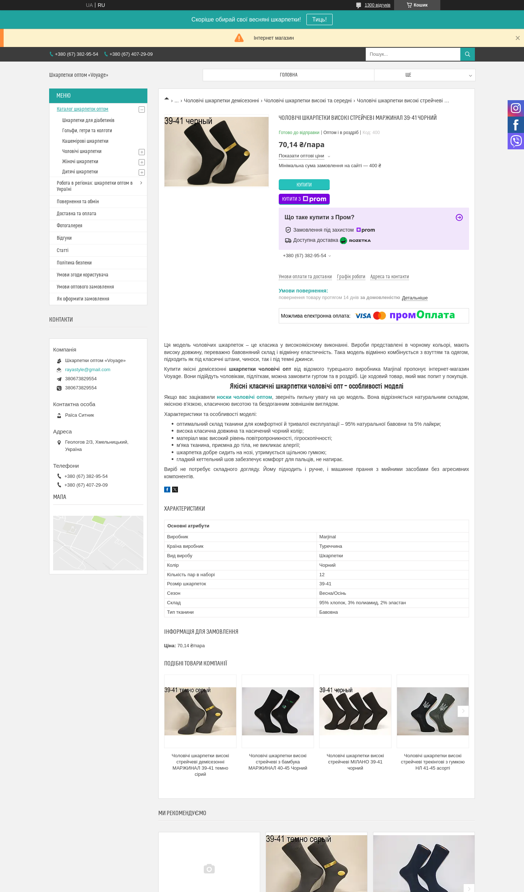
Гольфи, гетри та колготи (87, 131)
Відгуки (64, 238)
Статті (62, 251)
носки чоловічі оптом (244, 397)
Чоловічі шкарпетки (82, 151)
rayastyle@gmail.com (87, 369)
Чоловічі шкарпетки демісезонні (221, 100)
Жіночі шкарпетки (80, 162)
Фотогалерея (69, 226)
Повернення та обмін (78, 202)
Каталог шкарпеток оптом (82, 109)
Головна (288, 75)
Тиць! (319, 19)
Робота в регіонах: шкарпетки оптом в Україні (95, 186)
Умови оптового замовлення (85, 287)
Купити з (304, 199)
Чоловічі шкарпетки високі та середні (308, 100)
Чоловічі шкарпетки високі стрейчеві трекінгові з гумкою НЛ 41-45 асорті (433, 762)
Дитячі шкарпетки (80, 172)
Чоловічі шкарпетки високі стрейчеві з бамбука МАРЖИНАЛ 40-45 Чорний (278, 762)
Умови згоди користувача (82, 275)
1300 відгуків (377, 5)
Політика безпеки (74, 263)
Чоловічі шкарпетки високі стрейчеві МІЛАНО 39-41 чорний (355, 762)
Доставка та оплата (76, 214)
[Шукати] (467, 54)
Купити (304, 185)
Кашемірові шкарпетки (85, 141)
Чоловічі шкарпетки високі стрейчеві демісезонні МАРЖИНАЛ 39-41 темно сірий (200, 765)
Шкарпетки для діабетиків (88, 120)
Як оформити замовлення (83, 299)
